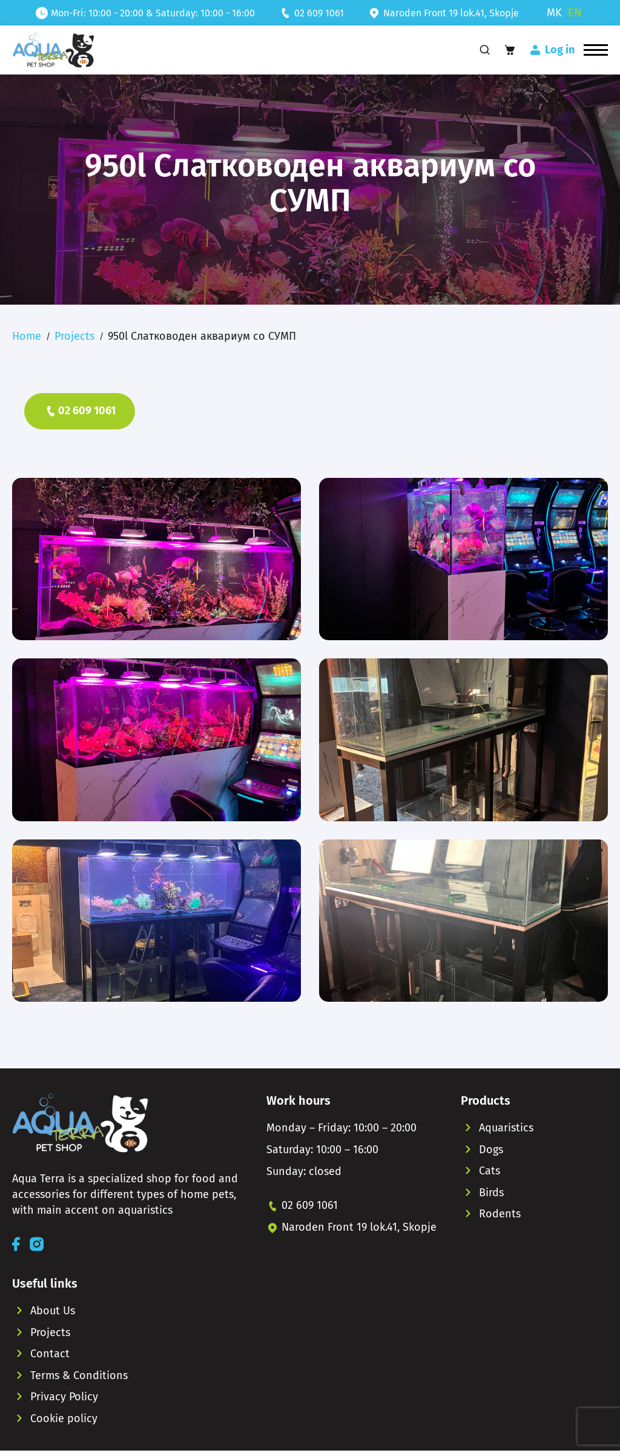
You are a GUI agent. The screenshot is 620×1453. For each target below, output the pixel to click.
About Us (52, 1311)
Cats (489, 1172)
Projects (74, 336)
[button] (596, 51)
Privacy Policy (64, 1398)
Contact (50, 1355)
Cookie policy (63, 1420)
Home (26, 336)
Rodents (500, 1215)
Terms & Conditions (79, 1376)
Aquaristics (506, 1128)
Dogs (491, 1150)
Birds (491, 1193)
